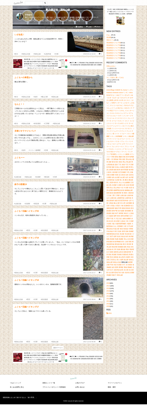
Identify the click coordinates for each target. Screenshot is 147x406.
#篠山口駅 (44, 97)
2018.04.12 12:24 (89, 54)
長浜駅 (108, 37)
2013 (108, 296)
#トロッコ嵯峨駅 (35, 150)
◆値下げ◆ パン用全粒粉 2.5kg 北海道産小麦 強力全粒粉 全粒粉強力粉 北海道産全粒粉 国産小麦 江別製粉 (86, 64)
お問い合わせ (80, 387)
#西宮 (28, 230)
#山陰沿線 (17, 177)
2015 (108, 291)
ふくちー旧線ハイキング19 (27, 238)
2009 (108, 306)
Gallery (79, 27)
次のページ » (58, 348)
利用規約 (62, 387)
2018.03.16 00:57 (89, 177)
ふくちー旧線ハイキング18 (27, 280)
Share (97, 26)
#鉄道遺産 (37, 123)
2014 (108, 293)
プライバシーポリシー (50, 387)
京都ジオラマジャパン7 (25, 131)
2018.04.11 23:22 (89, 123)
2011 (108, 301)
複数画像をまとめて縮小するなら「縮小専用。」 (20, 397)
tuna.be (73, 378)
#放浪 (35, 97)
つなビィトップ (15, 383)
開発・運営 (112, 387)
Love (88, 27)
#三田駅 (47, 123)
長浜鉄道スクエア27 (113, 48)
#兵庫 (55, 177)
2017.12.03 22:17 (89, 273)
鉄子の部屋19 (21, 184)
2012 (108, 298)
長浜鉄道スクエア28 (113, 45)
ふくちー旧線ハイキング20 (27, 211)
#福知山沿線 (25, 54)
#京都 (56, 54)
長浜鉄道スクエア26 (113, 53)
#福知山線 (37, 54)
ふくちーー (20, 158)
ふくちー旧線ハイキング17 (27, 307)
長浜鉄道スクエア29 (113, 43)
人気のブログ (80, 383)
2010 (108, 304)
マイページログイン (115, 383)
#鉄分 (16, 54)
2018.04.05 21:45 (89, 150)
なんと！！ (20, 104)
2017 (108, 286)
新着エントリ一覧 (49, 383)
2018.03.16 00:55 (89, 204)
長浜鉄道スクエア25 (113, 58)
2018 (108, 283)
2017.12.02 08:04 (89, 299)
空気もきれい (111, 66)
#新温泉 (47, 177)
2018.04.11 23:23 (89, 97)
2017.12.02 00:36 (89, 342)
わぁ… (108, 35)
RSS (109, 313)
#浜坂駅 (38, 177)
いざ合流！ (20, 35)
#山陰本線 (47, 54)
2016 (108, 288)
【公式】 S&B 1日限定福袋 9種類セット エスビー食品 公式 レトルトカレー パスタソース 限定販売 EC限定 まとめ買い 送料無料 (120, 12)
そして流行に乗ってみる (115, 77)
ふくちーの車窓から (24, 77)
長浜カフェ (110, 40)
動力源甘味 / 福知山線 (58, 9)
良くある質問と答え (17, 387)
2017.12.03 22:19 (89, 230)
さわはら (28, 15)
